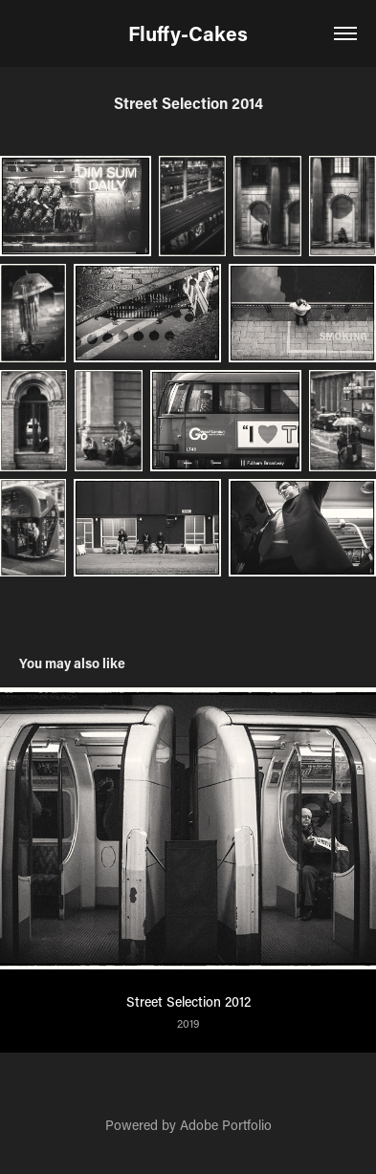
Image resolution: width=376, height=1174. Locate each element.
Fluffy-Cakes (188, 33)
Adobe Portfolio (226, 1125)
